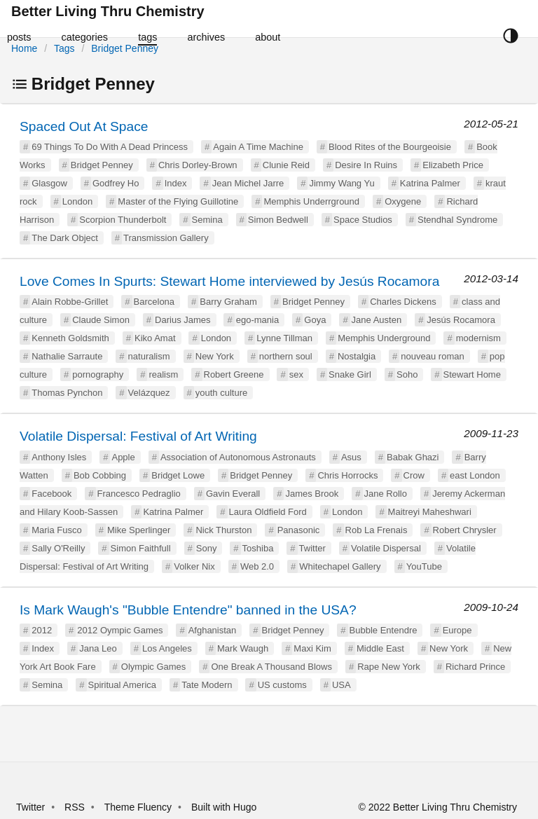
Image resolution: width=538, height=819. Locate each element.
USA (341, 685)
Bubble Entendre (384, 630)
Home (24, 48)
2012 (42, 630)
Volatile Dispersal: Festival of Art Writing (138, 436)
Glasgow (49, 183)
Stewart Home (472, 374)
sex (296, 374)
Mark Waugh (242, 648)
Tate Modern (206, 685)
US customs (282, 685)
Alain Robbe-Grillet (70, 301)
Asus (351, 457)
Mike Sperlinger (138, 530)
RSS (74, 807)
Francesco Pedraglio (139, 493)
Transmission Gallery (166, 238)
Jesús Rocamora (461, 320)
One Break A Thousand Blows (271, 666)
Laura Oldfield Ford (268, 512)
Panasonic (298, 530)
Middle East (380, 648)
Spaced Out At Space (84, 126)
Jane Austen (377, 320)
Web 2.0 (257, 566)
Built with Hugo (223, 807)
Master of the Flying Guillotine (178, 201)
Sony (206, 548)
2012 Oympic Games (120, 630)
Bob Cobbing (100, 475)
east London (475, 475)
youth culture (221, 392)
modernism (478, 338)
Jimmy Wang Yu (341, 183)
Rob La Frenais (376, 530)
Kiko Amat (155, 338)
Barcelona (154, 301)
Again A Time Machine (258, 147)
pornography (97, 374)
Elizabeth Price (452, 165)
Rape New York (388, 666)
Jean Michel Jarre (248, 183)
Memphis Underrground (311, 201)
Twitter (312, 548)
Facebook (51, 493)
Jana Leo (98, 648)
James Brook (311, 493)
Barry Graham (228, 301)
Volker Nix (194, 566)
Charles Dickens (403, 301)
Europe (457, 630)
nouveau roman (432, 356)
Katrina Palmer (430, 183)
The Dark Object (65, 238)
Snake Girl (350, 374)
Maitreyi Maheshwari (429, 512)
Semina (207, 219)
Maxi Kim (312, 648)
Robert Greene (234, 374)
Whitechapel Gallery (339, 566)
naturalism (149, 356)
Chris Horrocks (347, 475)
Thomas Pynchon (67, 392)
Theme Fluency (139, 807)
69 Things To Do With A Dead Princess (110, 147)
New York (214, 356)
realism (163, 374)
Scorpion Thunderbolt (122, 219)
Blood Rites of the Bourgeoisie (390, 147)
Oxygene (403, 201)
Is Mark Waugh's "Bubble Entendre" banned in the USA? (188, 610)
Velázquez (149, 392)
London (77, 201)
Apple (122, 457)
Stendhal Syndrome (457, 219)
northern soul (285, 356)
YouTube (424, 566)
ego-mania (257, 320)
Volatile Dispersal (386, 548)
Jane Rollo (385, 493)
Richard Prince (475, 666)
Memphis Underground (384, 338)
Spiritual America (122, 685)
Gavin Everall (233, 493)
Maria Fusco (57, 530)
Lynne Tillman (284, 338)
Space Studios (362, 219)
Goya (315, 320)
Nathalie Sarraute (67, 356)
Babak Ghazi (413, 457)
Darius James (182, 320)
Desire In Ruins (366, 165)
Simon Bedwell (278, 219)
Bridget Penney (124, 48)
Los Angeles (167, 648)
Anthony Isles (59, 457)
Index (176, 183)
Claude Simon (101, 320)
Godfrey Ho (115, 183)
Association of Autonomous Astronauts (238, 457)
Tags (64, 48)
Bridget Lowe (178, 475)
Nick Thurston (223, 530)
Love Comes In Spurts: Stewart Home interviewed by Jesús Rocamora (229, 281)
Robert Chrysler (465, 530)
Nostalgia (356, 356)
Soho (407, 374)
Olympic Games (153, 666)
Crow (414, 475)
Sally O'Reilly (58, 548)
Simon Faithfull (141, 548)
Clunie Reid (286, 165)
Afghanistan (212, 630)
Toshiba (258, 548)
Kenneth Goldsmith (70, 338)
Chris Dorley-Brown (197, 165)
